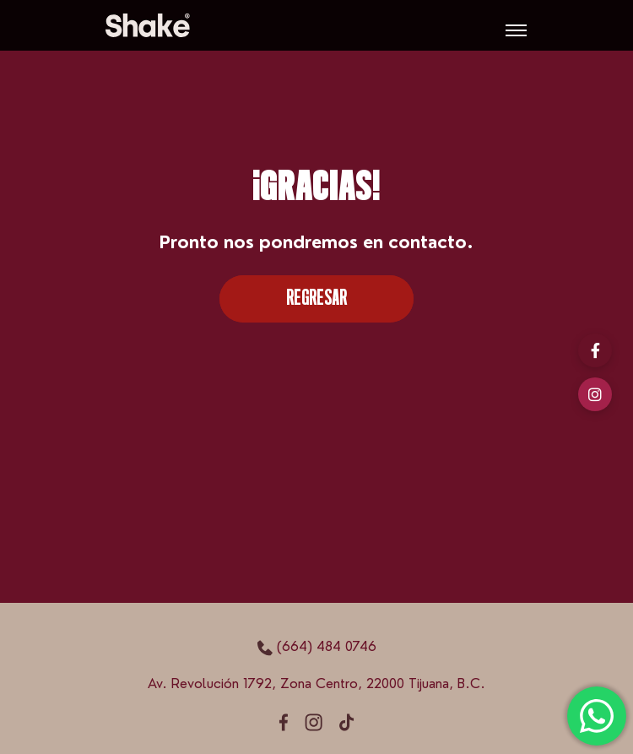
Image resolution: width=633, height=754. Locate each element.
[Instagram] (595, 394)
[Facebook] (595, 350)
